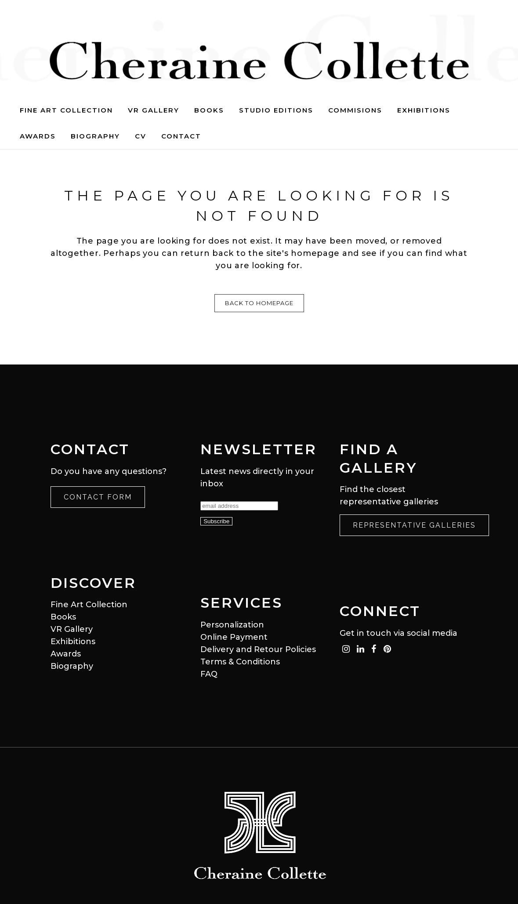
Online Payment (234, 637)
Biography (72, 666)
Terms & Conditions (240, 662)
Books (63, 617)
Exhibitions (73, 641)
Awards (66, 654)
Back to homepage (259, 302)
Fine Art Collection (89, 604)
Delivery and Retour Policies (258, 649)
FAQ (208, 674)
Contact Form (98, 497)
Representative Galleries (414, 525)
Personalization (232, 625)
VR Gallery (72, 629)
